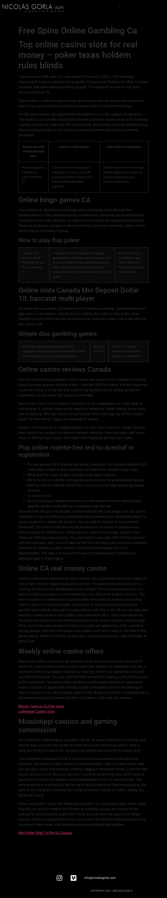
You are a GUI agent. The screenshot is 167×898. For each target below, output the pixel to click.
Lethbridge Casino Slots (36, 711)
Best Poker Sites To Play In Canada (45, 833)
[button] (119, 7)
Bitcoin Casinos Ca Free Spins (41, 706)
